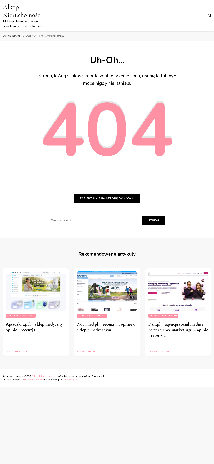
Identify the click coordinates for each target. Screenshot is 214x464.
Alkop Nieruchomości (22, 11)
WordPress (71, 379)
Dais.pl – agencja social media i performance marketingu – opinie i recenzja (178, 330)
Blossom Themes (34, 379)
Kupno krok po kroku (20, 316)
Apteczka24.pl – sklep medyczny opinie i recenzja (34, 327)
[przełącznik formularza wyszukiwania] (209, 15)
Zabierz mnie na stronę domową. (107, 198)
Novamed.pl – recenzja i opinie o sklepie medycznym (106, 327)
